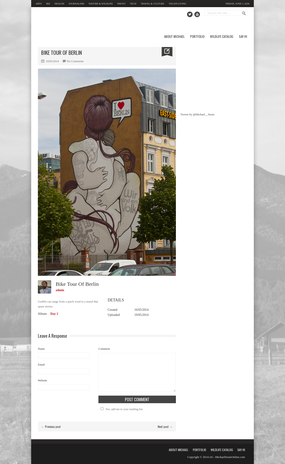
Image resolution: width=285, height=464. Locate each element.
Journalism (76, 3)
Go (244, 13)
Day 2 (54, 313)
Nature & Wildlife (101, 3)
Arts (39, 3)
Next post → (165, 426)
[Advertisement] (213, 75)
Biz (48, 3)
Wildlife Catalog (221, 36)
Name (41, 348)
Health (59, 3)
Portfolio (197, 36)
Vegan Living (177, 3)
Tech (133, 3)
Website (42, 380)
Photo (121, 3)
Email (41, 364)
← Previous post (51, 426)
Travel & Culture (152, 3)
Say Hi (243, 36)
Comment (104, 348)
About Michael (174, 36)
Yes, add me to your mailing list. (121, 409)
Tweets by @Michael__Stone (197, 114)
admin (60, 290)
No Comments (75, 61)
